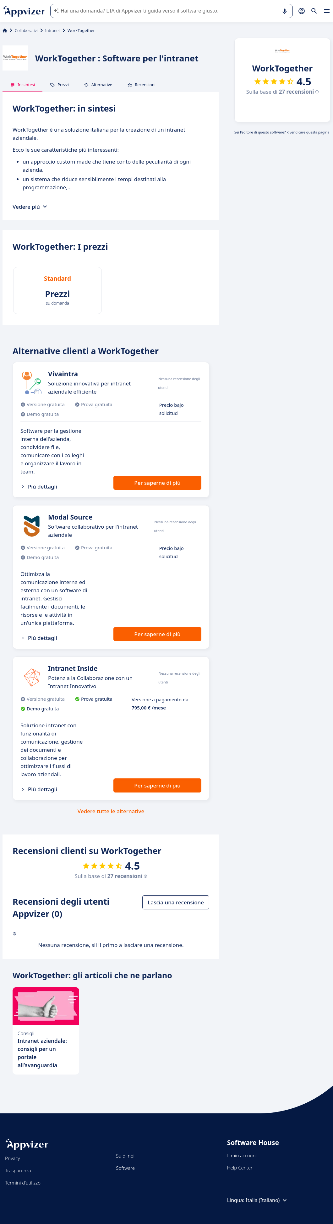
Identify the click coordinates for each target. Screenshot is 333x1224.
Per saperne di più (157, 482)
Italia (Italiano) (267, 1200)
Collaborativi (26, 30)
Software (125, 1168)
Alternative (98, 84)
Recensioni (141, 84)
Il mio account (242, 1155)
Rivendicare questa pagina (308, 132)
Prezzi (59, 84)
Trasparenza (18, 1170)
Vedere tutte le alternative (111, 811)
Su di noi (125, 1156)
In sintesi (22, 84)
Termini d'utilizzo (23, 1183)
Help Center (240, 1167)
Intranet (52, 30)
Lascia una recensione (176, 902)
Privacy (12, 1158)
